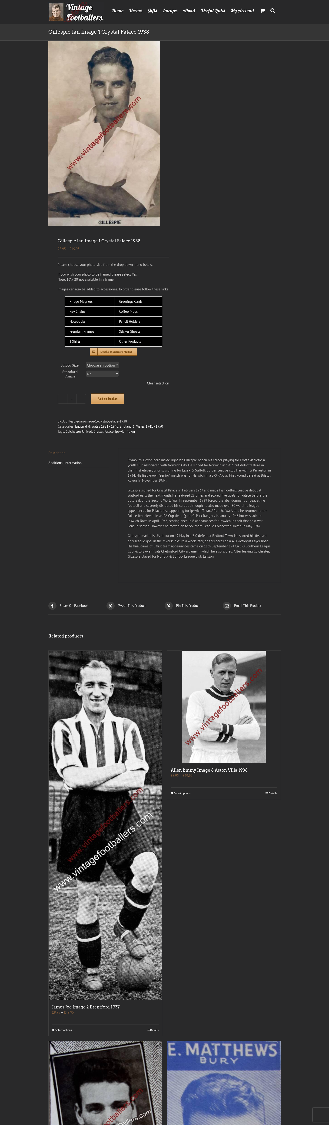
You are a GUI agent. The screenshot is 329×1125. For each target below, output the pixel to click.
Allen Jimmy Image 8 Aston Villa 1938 (209, 770)
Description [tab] (56, 453)
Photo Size (70, 365)
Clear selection (158, 383)
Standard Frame (70, 374)
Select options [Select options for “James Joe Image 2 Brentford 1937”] (63, 1030)
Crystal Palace (103, 431)
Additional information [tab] (65, 463)
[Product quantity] (71, 398)
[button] (272, 10)
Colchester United (79, 431)
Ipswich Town (125, 431)
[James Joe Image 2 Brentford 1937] (105, 825)
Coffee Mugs (128, 311)
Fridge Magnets (81, 301)
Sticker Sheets (129, 331)
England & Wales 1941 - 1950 (141, 426)
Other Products (130, 341)
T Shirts (75, 341)
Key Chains (77, 311)
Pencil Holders (129, 321)
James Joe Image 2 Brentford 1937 (86, 1007)
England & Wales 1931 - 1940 (96, 426)
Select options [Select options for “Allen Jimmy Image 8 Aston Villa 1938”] (182, 793)
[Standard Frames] (113, 352)
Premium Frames (82, 331)
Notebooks (77, 321)
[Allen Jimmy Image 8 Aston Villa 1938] (224, 707)
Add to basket (107, 399)
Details (154, 1030)
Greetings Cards (130, 301)
